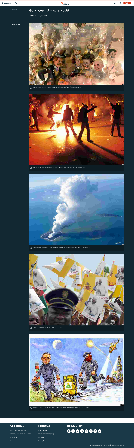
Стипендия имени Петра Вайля (20, 434)
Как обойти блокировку (46, 434)
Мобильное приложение (18, 430)
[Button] (15, 25)
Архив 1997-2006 (15, 437)
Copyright (41, 441)
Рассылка (41, 437)
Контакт (12, 441)
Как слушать (42, 430)
